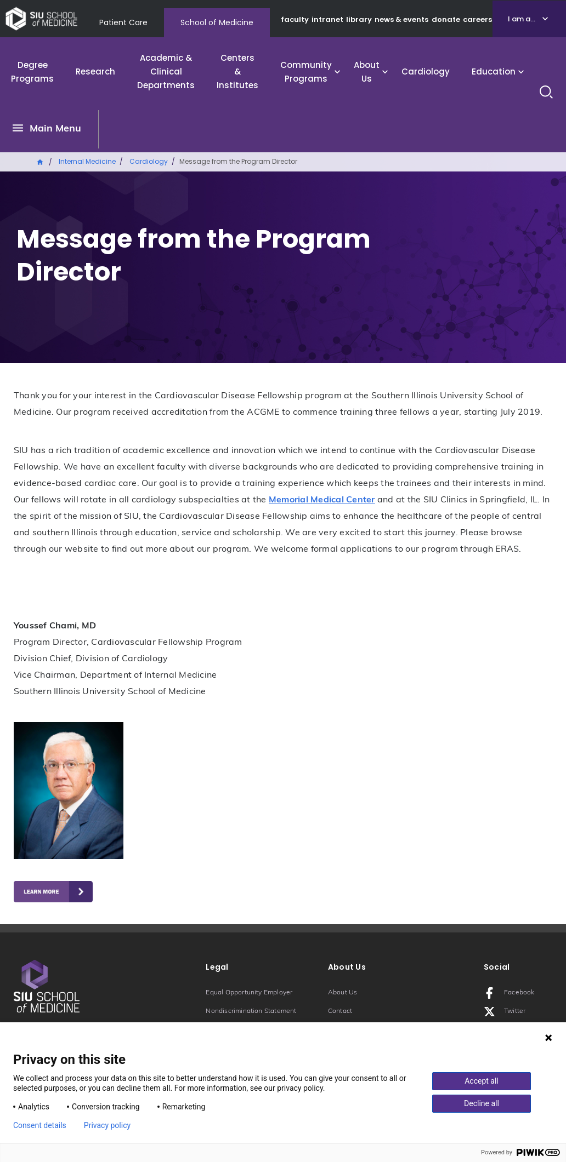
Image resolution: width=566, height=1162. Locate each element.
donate (446, 19)
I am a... (521, 19)
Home (40, 161)
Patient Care (123, 22)
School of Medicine (216, 22)
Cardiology (425, 71)
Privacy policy (107, 1125)
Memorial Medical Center (322, 500)
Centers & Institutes (237, 71)
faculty (295, 19)
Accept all (482, 1081)
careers (477, 19)
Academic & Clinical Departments (166, 71)
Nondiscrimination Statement (251, 1011)
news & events (401, 19)
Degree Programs (32, 71)
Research (95, 71)
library (359, 19)
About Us (367, 71)
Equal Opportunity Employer (249, 992)
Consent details (39, 1125)
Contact (340, 1011)
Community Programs (306, 71)
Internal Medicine (87, 161)
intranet (327, 19)
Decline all (481, 1103)
